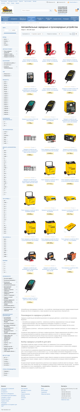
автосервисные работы (9, 63)
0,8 (4, 206)
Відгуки (17, 3)
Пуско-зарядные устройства (7, 52)
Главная (3, 22)
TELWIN (6, 45)
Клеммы (6, 344)
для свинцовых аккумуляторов (7, 318)
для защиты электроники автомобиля (9, 326)
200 (5, 150)
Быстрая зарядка (8, 278)
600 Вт (5, 89)
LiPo (5, 133)
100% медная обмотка (9, 351)
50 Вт (5, 81)
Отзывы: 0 (33, 57)
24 (4, 125)
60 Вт (5, 83)
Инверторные (7, 75)
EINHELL (6, 41)
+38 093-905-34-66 (62, 12)
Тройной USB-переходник (10, 333)
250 (5, 173)
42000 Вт (6, 114)
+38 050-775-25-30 (62, 10)
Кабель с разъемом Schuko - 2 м (8, 349)
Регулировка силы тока (9, 307)
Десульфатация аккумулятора (7, 287)
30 (4, 164)
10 (4, 175)
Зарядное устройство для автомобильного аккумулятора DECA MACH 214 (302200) (30, 90)
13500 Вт (6, 108)
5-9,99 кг (6, 361)
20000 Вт (6, 112)
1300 (5, 183)
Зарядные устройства (9, 56)
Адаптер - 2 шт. (7, 342)
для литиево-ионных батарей (8, 321)
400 (5, 241)
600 (5, 165)
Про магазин (4, 1)
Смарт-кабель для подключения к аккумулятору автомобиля (8, 337)
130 (5, 233)
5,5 (4, 214)
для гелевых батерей (9, 323)
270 (5, 162)
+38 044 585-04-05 (62, 7)
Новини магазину (25, 394)
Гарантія (21, 1)
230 (5, 243)
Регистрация (44, 390)
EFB (5, 137)
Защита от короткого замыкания (8, 290)
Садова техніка (5, 401)
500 (5, 239)
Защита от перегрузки (9, 295)
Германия (6, 371)
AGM (5, 143)
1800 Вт (6, 97)
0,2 (4, 217)
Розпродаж (4, 402)
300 (5, 177)
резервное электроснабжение (8, 67)
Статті (8, 3)
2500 (5, 256)
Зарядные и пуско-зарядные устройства (9, 54)
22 (4, 212)
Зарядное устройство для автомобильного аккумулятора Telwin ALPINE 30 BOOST (30, 151)
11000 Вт (6, 106)
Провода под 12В (8, 346)
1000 (5, 156)
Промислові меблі (5, 399)
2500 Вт (6, 100)
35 (4, 185)
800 (5, 181)
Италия (5, 373)
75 (4, 160)
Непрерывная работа (9, 305)
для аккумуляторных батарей (8, 331)
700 (5, 246)
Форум (12, 3)
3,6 (4, 208)
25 (4, 188)
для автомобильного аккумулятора (8, 329)
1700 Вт (6, 95)
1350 (5, 250)
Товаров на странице (52, 33)
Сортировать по (26, 33)
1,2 (4, 192)
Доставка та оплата (12, 1)
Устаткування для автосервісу (13, 22)
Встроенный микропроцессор (8, 283)
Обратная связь (65, 399)
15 (4, 171)
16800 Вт (6, 110)
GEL (5, 139)
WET (5, 141)
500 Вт (5, 87)
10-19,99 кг (6, 363)
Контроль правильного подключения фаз (9, 300)
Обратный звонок (62, 13)
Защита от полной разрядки (8, 298)
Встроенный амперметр (9, 280)
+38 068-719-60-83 (62, 8)
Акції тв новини (27, 1)
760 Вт (5, 91)
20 (4, 179)
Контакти (3, 3)
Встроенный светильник (9, 285)
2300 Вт (6, 99)
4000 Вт (6, 104)
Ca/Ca (5, 131)
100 (5, 229)
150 (5, 152)
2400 (5, 167)
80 (4, 200)
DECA (5, 39)
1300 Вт (6, 93)
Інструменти (4, 391)
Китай (5, 375)
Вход (42, 388)
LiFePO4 (6, 135)
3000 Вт (6, 102)
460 (5, 248)
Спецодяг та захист (6, 397)
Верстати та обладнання (7, 393)
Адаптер (6, 340)
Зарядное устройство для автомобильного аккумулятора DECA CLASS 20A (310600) (70, 120)
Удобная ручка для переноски (8, 310)
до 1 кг (5, 357)
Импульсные (7, 73)
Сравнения (44, 392)
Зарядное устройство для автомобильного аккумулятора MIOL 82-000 (30, 269)
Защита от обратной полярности (8, 293)
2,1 (4, 204)
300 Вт (5, 85)
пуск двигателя (7, 64)
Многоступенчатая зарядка (8, 303)
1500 (5, 254)
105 (5, 227)
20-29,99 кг (6, 365)
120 (5, 154)
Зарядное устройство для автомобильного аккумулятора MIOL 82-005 (50, 269)
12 (4, 123)
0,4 (4, 210)
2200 (5, 186)
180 (5, 231)
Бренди (34, 1)
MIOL (5, 43)
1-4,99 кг (6, 359)
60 (4, 169)
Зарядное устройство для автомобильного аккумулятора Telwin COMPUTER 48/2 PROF (30, 181)
